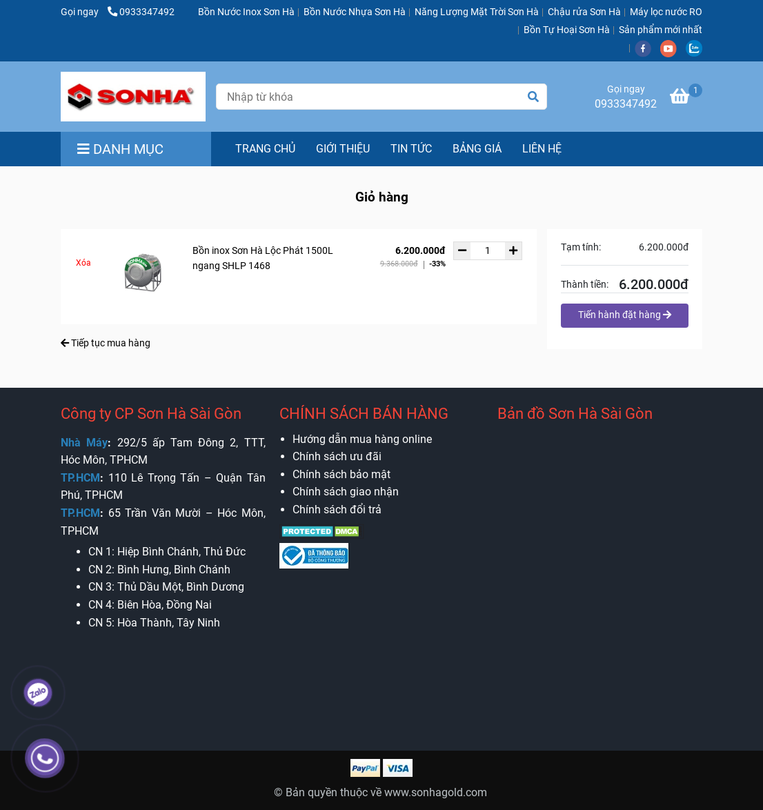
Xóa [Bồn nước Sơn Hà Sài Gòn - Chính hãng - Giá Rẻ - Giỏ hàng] (83, 263)
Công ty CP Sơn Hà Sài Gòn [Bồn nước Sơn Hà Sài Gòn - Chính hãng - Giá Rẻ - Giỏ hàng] (151, 413)
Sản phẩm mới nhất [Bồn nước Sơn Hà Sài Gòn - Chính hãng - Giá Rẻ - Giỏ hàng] (660, 30)
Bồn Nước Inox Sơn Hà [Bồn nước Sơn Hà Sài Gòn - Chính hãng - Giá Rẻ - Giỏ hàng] (246, 12)
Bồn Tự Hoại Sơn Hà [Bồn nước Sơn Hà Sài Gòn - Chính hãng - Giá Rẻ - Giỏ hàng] (567, 30)
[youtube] (673, 48)
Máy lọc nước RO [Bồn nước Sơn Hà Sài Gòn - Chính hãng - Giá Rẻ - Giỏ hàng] (666, 12)
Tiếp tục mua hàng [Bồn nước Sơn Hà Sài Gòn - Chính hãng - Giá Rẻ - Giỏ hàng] (105, 342)
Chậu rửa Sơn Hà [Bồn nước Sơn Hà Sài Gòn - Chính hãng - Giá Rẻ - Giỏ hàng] (584, 12)
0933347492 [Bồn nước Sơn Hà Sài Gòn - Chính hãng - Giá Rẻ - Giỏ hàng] (141, 12)
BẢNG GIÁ (477, 148)
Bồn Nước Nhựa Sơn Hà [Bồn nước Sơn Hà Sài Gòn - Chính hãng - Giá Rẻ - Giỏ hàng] (355, 12)
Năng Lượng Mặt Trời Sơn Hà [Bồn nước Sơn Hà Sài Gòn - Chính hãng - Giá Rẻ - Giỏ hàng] (477, 12)
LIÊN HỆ (542, 148)
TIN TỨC (411, 148)
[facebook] (647, 48)
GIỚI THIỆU (343, 148)
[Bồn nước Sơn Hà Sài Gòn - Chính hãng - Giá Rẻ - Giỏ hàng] (133, 96)
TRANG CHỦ (265, 148)
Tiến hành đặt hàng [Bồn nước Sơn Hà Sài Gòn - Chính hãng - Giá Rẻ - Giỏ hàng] (624, 314)
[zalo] (697, 48)
